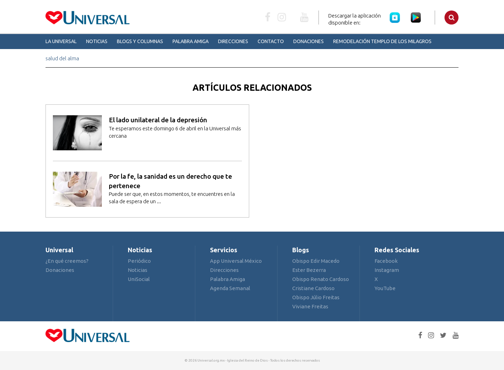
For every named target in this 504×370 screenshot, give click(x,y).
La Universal (61, 41)
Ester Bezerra (309, 270)
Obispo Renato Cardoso (320, 279)
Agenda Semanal (230, 288)
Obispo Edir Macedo (316, 261)
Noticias (96, 41)
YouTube (385, 288)
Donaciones (308, 41)
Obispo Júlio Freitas (316, 297)
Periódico (139, 261)
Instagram (386, 270)
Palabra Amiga (191, 41)
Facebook (386, 261)
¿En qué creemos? (67, 261)
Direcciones (233, 41)
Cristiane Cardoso (313, 288)
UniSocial (139, 279)
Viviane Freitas (310, 306)
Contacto (271, 41)
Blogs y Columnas (140, 41)
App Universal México (236, 261)
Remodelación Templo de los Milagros (382, 41)
